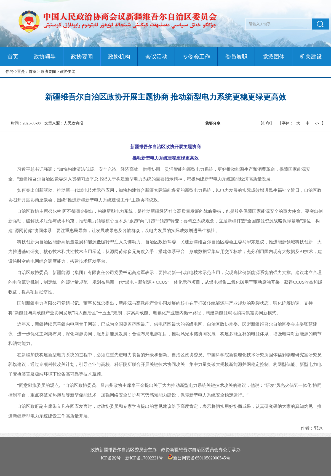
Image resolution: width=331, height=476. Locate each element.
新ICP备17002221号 (144, 458)
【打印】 (266, 123)
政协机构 (119, 57)
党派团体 (274, 57)
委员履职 (236, 57)
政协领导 (45, 57)
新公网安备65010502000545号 (201, 458)
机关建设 (311, 57)
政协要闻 (82, 57)
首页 (12, 57)
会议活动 (156, 57)
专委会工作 (196, 57)
